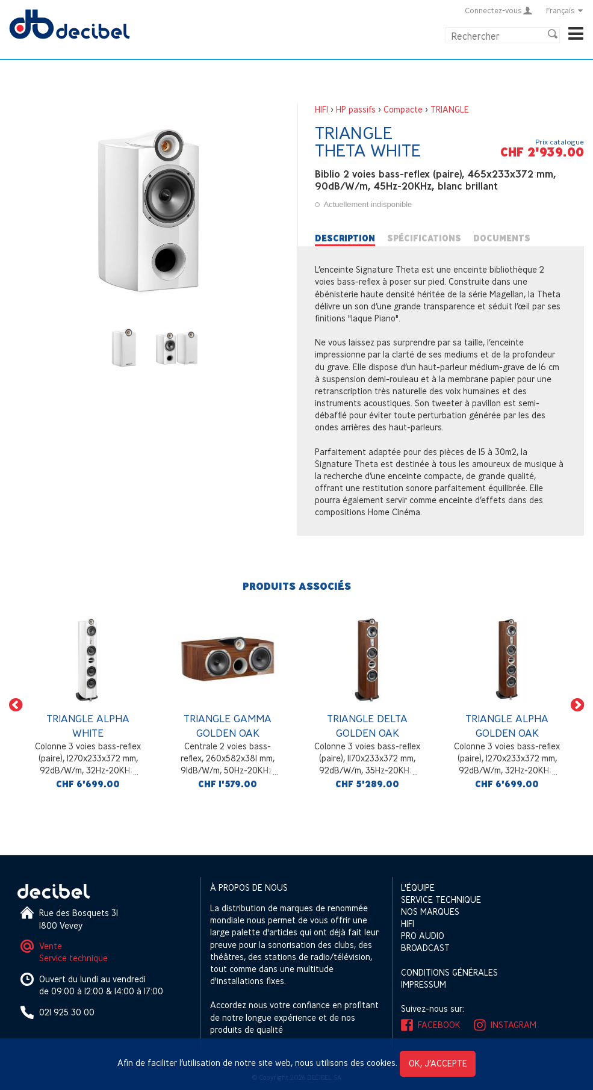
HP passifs (356, 109)
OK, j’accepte (438, 1063)
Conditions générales (449, 972)
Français (565, 10)
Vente (50, 946)
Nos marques (430, 911)
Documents (501, 238)
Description (345, 238)
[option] (88, 705)
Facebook (439, 1025)
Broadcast (425, 948)
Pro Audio (422, 936)
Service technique (73, 958)
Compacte (403, 109)
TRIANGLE (449, 109)
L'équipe (418, 887)
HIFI (321, 109)
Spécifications (424, 238)
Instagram (513, 1025)
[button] (15, 704)
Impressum (423, 984)
